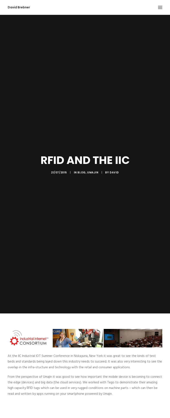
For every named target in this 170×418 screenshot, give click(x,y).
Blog (81, 171)
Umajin (93, 171)
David (114, 171)
